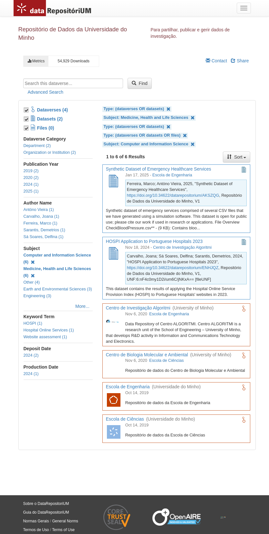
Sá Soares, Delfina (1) (44, 237)
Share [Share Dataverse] (240, 60)
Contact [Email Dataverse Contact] (216, 60)
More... (82, 306)
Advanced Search (46, 92)
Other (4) (32, 282)
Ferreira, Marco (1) (40, 223)
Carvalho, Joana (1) (41, 216)
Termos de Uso (36, 530)
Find (140, 83)
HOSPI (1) (33, 323)
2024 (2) (31, 355)
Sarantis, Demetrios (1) (44, 230)
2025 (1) (31, 191)
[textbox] (73, 83)
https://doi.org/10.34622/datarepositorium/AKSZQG (173, 195)
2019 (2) (31, 171)
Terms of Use (63, 530)
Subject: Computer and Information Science (149, 144)
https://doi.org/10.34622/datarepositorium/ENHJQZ (173, 268)
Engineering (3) (37, 296)
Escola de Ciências (166, 360)
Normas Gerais (36, 521)
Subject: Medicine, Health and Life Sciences (149, 117)
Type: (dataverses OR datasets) (137, 109)
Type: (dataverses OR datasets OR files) (145, 135)
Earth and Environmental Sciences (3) (58, 289)
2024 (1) (31, 184)
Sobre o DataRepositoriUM (46, 503)
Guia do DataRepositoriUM (46, 512)
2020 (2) (31, 177)
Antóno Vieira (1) (39, 209)
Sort (236, 157)
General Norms (65, 521)
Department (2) (37, 145)
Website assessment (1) (45, 337)
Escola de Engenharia (172, 175)
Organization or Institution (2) (50, 152)
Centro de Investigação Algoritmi (182, 247)
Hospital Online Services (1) (49, 330)
